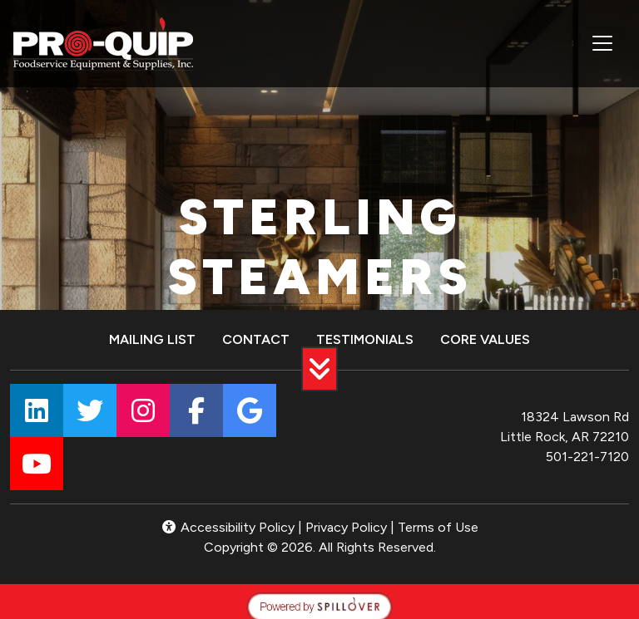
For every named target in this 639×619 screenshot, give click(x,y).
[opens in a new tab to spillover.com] (319, 605)
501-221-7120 (587, 456)
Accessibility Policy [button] (228, 527)
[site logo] (103, 44)
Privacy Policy (346, 527)
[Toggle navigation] (602, 43)
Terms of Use (438, 527)
